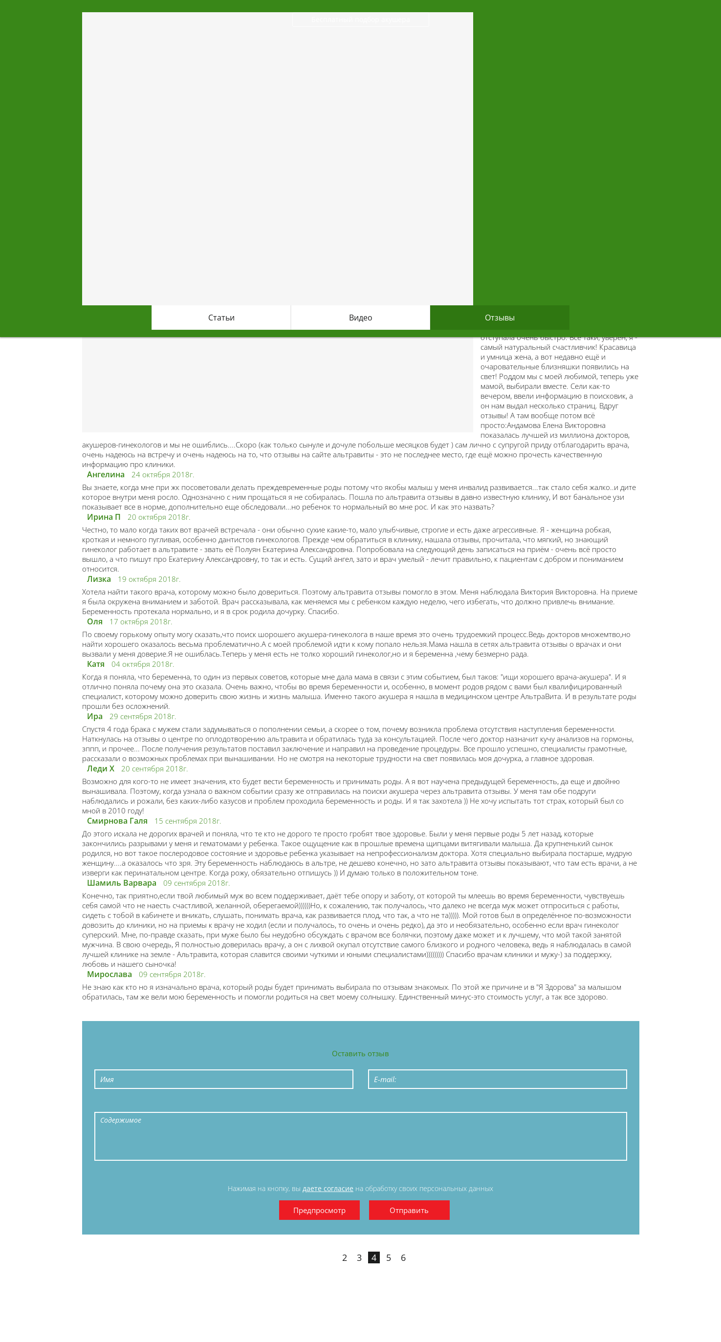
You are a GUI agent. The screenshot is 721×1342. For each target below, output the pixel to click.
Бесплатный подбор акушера (360, 19)
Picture (313, 1104)
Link (290, 1104)
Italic (133, 1104)
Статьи (221, 317)
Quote (245, 1104)
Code (268, 1104)
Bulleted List (200, 1104)
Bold (110, 1104)
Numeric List (223, 1104)
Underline (155, 1104)
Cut (335, 1104)
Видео (360, 317)
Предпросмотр (319, 1210)
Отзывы (500, 317)
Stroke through (178, 1104)
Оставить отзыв (360, 1053)
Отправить (409, 1210)
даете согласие (328, 1188)
